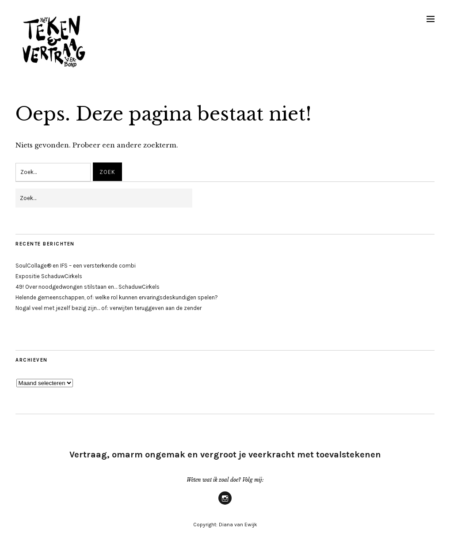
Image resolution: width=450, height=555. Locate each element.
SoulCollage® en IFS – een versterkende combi (75, 265)
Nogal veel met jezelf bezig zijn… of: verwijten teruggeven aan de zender (108, 308)
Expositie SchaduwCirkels (48, 276)
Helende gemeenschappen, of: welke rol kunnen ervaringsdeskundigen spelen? (116, 297)
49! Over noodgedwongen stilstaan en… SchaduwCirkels (87, 286)
